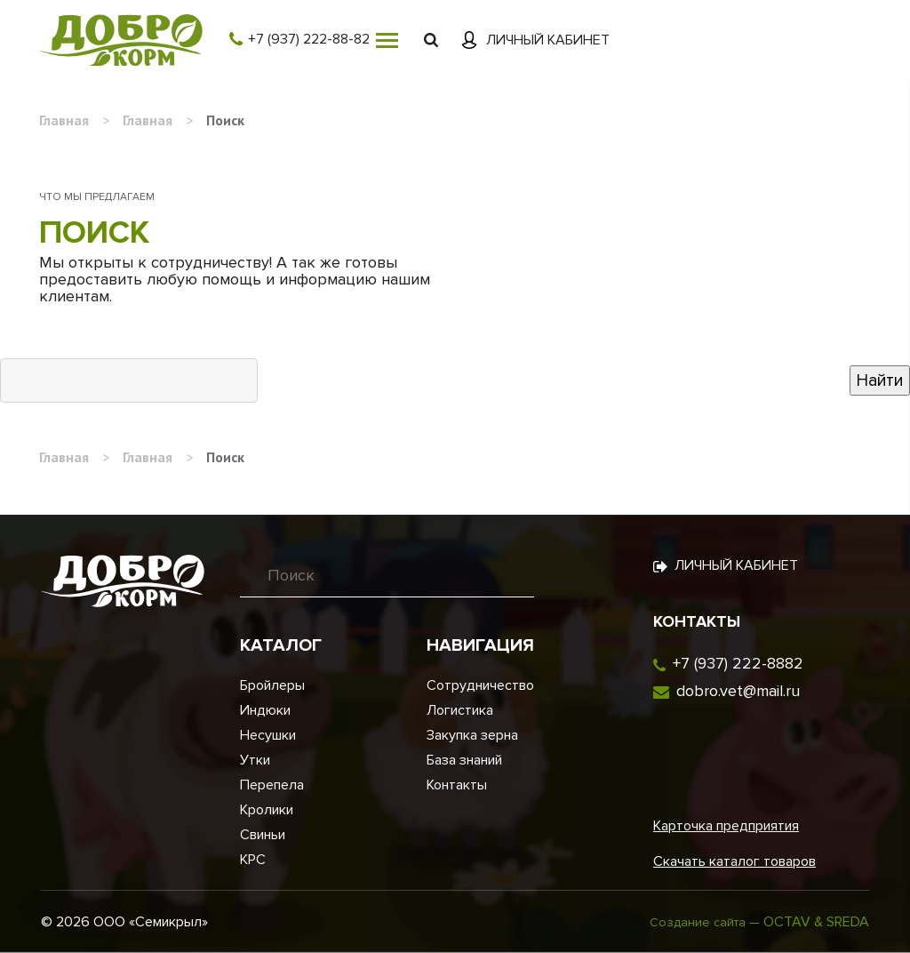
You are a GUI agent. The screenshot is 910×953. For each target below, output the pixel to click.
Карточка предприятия (726, 826)
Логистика (460, 710)
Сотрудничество (480, 685)
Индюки (265, 710)
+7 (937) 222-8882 (738, 663)
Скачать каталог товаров (734, 861)
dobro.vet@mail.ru (738, 691)
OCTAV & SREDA (816, 922)
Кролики (266, 810)
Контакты (457, 785)
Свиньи (262, 835)
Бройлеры (272, 685)
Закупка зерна (472, 735)
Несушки (268, 735)
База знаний (464, 760)
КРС (253, 860)
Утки (255, 760)
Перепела (272, 785)
